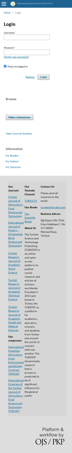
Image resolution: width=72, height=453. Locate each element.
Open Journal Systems (19, 133)
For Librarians (13, 167)
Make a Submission (19, 117)
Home (7, 12)
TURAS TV (31, 200)
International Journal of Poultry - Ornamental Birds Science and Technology (16, 234)
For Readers (12, 155)
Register (30, 77)
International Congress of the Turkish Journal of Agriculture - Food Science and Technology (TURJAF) (16, 396)
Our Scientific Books (30, 217)
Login (43, 77)
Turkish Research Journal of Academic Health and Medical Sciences (14, 318)
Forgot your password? (16, 56)
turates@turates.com (53, 207)
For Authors (12, 161)
